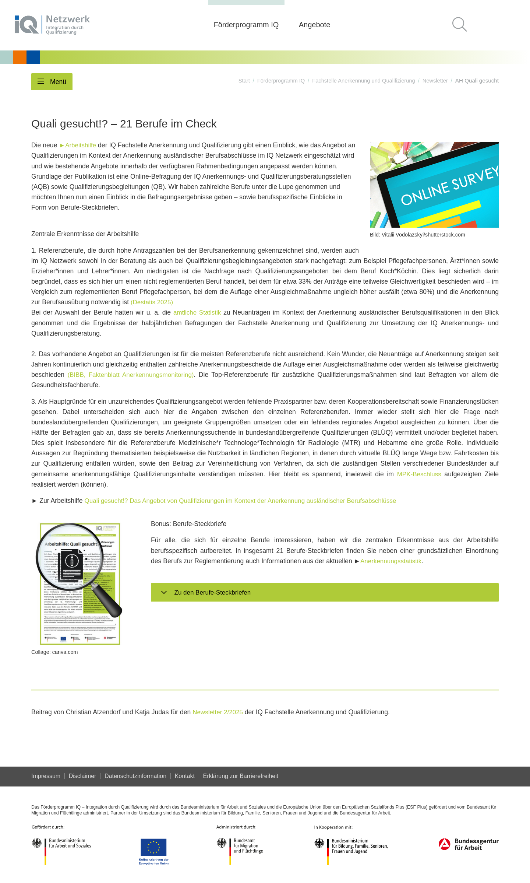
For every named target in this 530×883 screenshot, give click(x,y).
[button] (462, 25)
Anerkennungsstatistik (392, 560)
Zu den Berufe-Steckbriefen (213, 592)
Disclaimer (83, 776)
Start (237, 80)
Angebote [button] (315, 25)
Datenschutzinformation (136, 776)
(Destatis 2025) (152, 302)
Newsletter (434, 80)
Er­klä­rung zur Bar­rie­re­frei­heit (242, 776)
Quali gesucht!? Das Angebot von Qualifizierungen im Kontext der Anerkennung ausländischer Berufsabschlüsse (246, 500)
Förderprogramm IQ (275, 80)
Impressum (45, 776)
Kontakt (185, 776)
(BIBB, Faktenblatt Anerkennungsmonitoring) (132, 374)
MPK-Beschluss (418, 473)
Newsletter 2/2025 (219, 712)
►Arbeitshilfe (78, 145)
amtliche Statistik (197, 312)
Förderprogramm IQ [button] (246, 25)
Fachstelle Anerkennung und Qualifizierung (360, 80)
